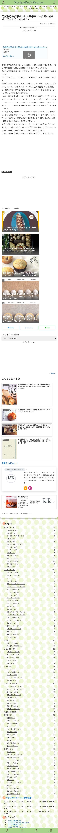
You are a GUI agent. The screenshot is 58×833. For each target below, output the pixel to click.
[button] (53, 803)
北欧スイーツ (31, 574)
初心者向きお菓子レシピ (31, 597)
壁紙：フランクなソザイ (47, 822)
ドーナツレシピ (31, 546)
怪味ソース (31, 731)
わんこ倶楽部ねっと (15, 775)
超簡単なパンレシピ (31, 694)
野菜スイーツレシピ (31, 660)
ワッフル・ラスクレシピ (31, 571)
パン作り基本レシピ (31, 623)
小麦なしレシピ (31, 611)
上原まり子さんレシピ (31, 722)
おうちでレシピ (29, 478)
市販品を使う (31, 688)
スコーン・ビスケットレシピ (31, 535)
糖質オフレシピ (31, 654)
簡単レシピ (29, 666)
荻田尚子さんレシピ (31, 739)
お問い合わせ (8, 797)
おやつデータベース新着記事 (19, 748)
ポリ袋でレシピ (31, 683)
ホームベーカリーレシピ (31, 629)
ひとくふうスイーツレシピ (31, 495)
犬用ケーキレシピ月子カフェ (18, 779)
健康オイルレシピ (31, 506)
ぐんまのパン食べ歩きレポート (18, 773)
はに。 (26, 420)
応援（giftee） (9, 794)
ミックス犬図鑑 (13, 777)
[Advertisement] (29, 37)
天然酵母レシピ (7, 172)
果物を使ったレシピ (31, 585)
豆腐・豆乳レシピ (31, 657)
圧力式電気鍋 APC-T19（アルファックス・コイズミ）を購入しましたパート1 (29, 763)
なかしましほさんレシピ (31, 705)
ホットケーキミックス (31, 680)
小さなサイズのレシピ (31, 580)
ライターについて (10, 791)
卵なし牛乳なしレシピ (31, 646)
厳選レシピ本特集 (29, 663)
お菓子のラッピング (31, 603)
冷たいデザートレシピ (31, 509)
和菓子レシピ (31, 685)
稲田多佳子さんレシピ (31, 733)
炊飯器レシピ (31, 691)
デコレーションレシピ (31, 605)
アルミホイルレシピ (31, 672)
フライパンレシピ (31, 677)
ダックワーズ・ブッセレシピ (31, 537)
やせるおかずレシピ (31, 708)
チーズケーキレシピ (31, 543)
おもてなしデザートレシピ (31, 487)
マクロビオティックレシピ (31, 640)
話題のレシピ (29, 700)
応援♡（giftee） (10, 413)
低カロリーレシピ (31, 643)
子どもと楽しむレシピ (31, 512)
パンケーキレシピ (31, 552)
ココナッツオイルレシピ (31, 711)
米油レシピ (31, 736)
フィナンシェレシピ (31, 554)
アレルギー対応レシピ (29, 608)
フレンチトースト (31, 557)
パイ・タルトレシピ (31, 549)
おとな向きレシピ (31, 484)
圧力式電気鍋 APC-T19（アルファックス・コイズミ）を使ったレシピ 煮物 (29, 753)
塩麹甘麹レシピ (31, 648)
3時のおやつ (31, 669)
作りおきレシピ (31, 728)
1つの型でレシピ (31, 481)
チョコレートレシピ (31, 540)
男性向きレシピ (31, 588)
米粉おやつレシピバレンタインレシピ (21, 781)
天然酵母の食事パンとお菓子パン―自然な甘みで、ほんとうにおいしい (25, 47)
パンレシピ (29, 617)
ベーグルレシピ (31, 626)
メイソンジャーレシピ (31, 719)
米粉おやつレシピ (31, 614)
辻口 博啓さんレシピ (31, 745)
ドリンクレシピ (31, 498)
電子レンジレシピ (31, 697)
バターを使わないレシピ (31, 637)
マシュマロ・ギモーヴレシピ (31, 563)
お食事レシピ (31, 492)
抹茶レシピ (31, 582)
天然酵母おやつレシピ (31, 651)
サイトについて (9, 788)
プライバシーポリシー (29, 822)
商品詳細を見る (8, 56)
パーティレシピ (31, 501)
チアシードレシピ (31, 714)
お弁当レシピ (31, 490)
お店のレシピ (31, 620)
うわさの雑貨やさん (15, 771)
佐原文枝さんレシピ (31, 725)
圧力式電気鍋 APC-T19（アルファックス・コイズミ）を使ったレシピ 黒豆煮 (29, 758)
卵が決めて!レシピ (31, 577)
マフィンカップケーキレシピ (31, 566)
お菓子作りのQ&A (31, 594)
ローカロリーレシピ (29, 634)
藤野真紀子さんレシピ (31, 742)
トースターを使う (31, 674)
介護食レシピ (31, 504)
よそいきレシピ (29, 600)
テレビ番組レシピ (31, 717)
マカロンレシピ (31, 560)
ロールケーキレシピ (31, 568)
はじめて (29, 591)
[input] (29, 803)
